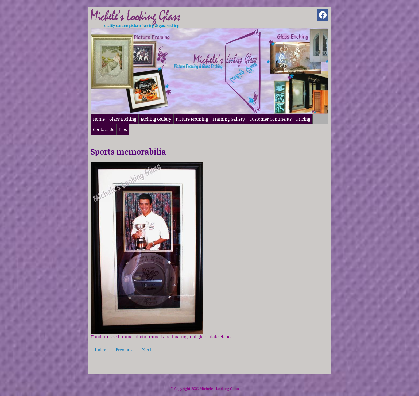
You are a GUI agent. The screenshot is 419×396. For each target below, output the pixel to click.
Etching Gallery (156, 119)
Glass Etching (122, 119)
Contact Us (103, 129)
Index (100, 350)
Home (99, 119)
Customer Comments (270, 119)
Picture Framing (192, 119)
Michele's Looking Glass (219, 388)
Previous (124, 350)
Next (146, 350)
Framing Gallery (228, 119)
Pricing (303, 119)
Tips (123, 129)
